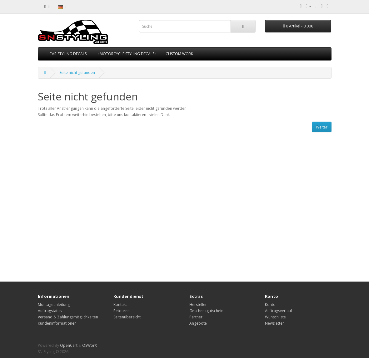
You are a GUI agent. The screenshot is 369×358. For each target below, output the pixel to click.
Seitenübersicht (127, 317)
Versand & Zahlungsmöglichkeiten (68, 317)
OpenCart (68, 345)
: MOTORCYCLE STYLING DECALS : (127, 53)
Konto (270, 304)
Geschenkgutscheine (207, 310)
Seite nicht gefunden (77, 72)
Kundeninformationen (57, 323)
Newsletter (274, 323)
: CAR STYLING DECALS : (67, 53)
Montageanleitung (54, 304)
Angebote (198, 323)
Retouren (121, 310)
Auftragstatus (50, 310)
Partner (195, 317)
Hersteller (198, 304)
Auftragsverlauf (278, 310)
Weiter (321, 127)
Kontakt (120, 304)
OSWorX (89, 345)
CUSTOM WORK (179, 53)
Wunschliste (275, 317)
